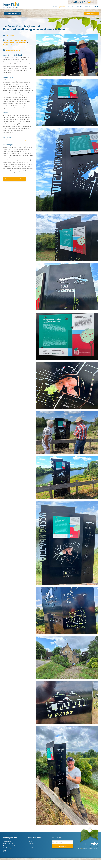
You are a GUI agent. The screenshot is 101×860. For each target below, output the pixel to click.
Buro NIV (87, 7)
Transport (9, 40)
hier (82, 848)
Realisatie (24, 40)
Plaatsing (16, 40)
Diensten (80, 7)
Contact (95, 7)
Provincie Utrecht (11, 35)
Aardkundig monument (13, 50)
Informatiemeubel (8, 42)
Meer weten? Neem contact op (14, 179)
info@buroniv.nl (13, 848)
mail (89, 1)
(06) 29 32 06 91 (79, 1)
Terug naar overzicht (13, 13)
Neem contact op (91, 13)
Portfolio (62, 7)
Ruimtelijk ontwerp (9, 45)
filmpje (25, 140)
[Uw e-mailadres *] (62, 842)
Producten (70, 7)
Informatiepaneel (21, 42)
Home (55, 7)
